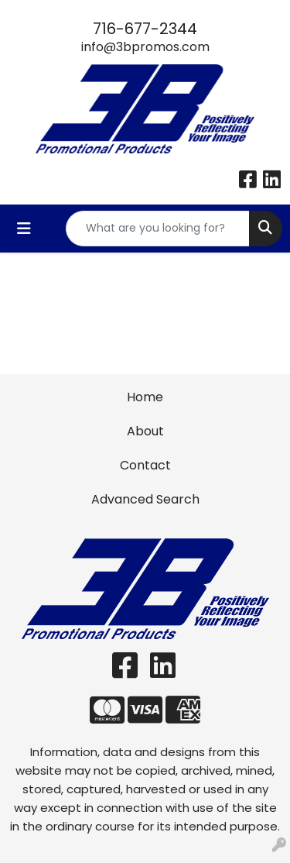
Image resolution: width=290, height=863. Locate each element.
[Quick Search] (158, 228)
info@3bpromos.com (145, 47)
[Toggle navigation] (24, 228)
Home (145, 397)
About (145, 431)
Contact (145, 465)
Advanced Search (145, 499)
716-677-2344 (145, 29)
